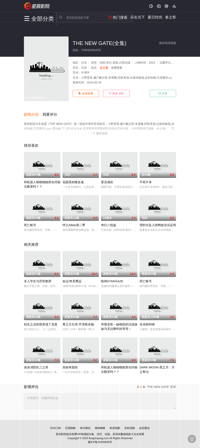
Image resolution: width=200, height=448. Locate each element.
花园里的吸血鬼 (73, 180)
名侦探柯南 (147, 322)
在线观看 (85, 93)
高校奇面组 (70, 365)
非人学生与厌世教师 (37, 279)
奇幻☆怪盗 (108, 223)
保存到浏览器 (167, 43)
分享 (162, 93)
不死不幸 (146, 180)
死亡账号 (30, 223)
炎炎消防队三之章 (36, 365)
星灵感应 (107, 180)
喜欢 (116, 93)
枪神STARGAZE (112, 279)
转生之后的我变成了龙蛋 (40, 322)
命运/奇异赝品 (72, 279)
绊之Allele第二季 (73, 223)
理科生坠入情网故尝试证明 (158, 223)
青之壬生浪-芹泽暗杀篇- (78, 322)
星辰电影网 (37, 6)
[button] (33, 113)
